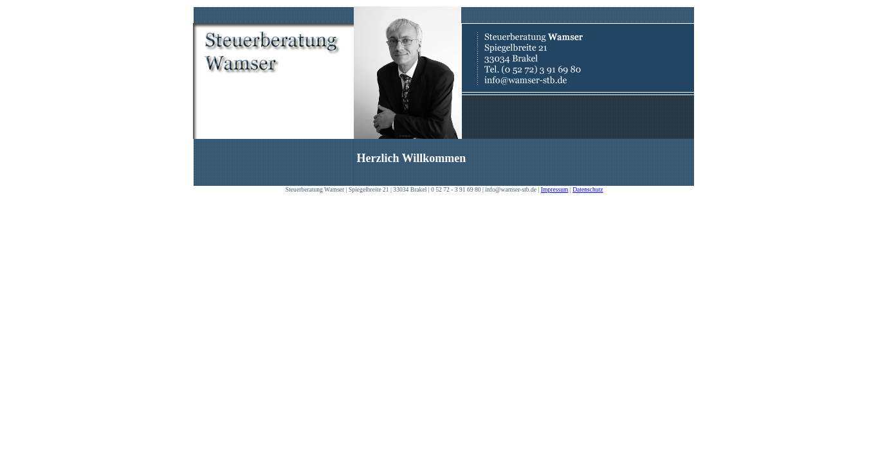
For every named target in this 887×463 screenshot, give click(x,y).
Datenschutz (587, 189)
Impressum (555, 189)
